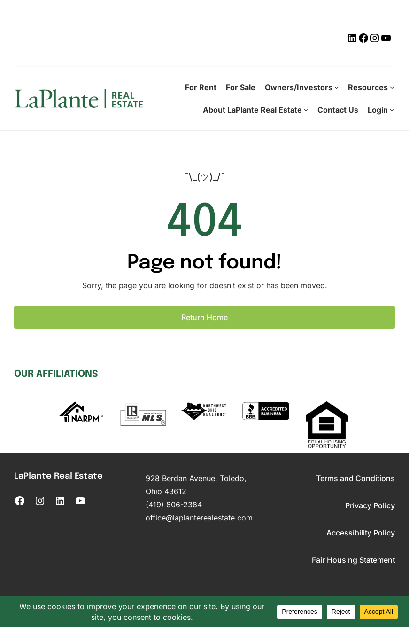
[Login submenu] (392, 109)
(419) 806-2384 (174, 504)
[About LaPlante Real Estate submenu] (306, 109)
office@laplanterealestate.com (199, 517)
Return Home (204, 317)
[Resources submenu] (392, 87)
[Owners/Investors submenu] (336, 87)
